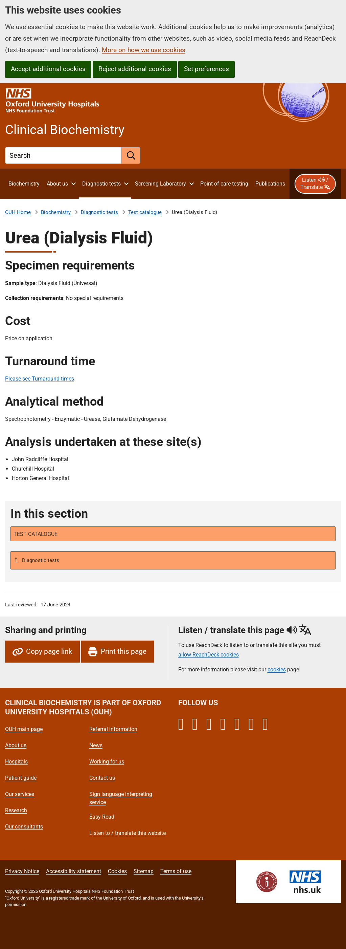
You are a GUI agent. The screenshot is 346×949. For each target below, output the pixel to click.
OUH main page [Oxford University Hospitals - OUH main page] (24, 729)
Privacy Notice (22, 871)
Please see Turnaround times (39, 378)
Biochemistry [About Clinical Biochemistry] (56, 212)
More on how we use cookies (143, 50)
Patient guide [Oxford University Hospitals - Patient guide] (21, 778)
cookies (277, 669)
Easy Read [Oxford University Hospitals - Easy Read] (101, 817)
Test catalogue (145, 212)
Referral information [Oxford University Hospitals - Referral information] (113, 729)
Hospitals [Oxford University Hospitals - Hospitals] (16, 761)
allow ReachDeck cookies (208, 654)
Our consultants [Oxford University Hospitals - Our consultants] (24, 826)
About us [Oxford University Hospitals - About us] (15, 745)
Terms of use (175, 871)
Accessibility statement (73, 871)
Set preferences (206, 69)
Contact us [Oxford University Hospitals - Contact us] (102, 778)
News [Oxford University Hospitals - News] (95, 745)
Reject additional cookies (134, 69)
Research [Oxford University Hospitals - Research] (16, 810)
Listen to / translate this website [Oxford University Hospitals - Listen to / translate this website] (127, 833)
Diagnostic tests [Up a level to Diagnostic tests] (40, 560)
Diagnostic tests (99, 212)
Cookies (117, 871)
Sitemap (144, 871)
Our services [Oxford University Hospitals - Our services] (19, 794)
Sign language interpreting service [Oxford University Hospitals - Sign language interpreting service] (120, 798)
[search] (131, 155)
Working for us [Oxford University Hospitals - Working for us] (106, 761)
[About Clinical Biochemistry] (24, 184)
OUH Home (18, 212)
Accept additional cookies (48, 69)
